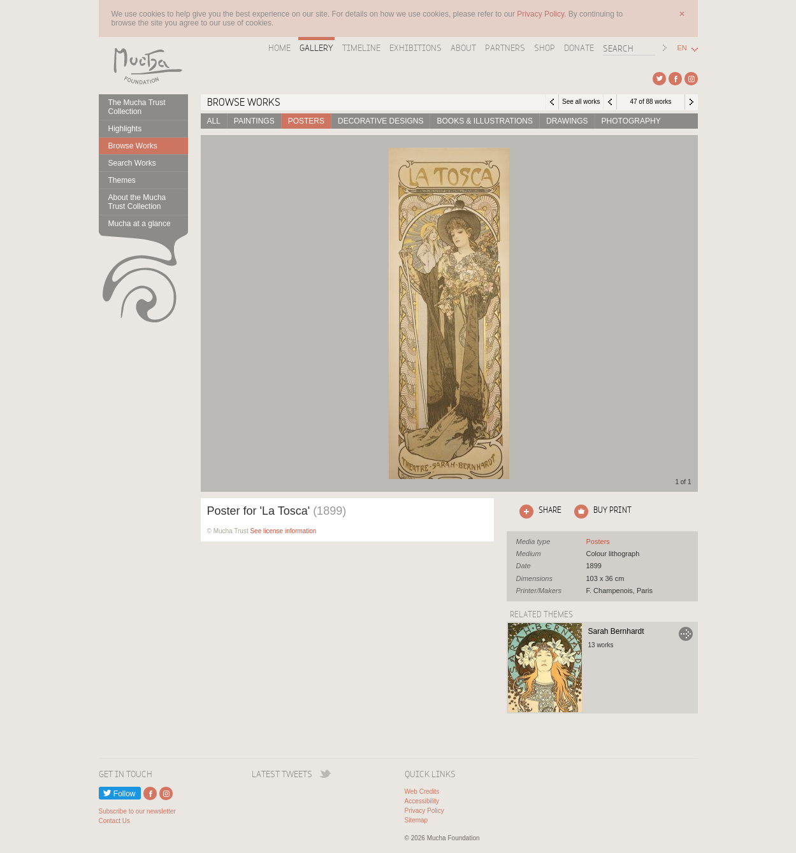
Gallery (316, 48)
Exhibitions (415, 48)
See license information (283, 530)
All (214, 121)
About (463, 48)
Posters (306, 121)
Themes (122, 180)
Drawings (567, 121)
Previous (610, 102)
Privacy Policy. (542, 14)
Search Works (132, 163)
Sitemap (416, 820)
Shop (544, 48)
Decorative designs (380, 121)
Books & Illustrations (484, 121)
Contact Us (114, 820)
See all (598, 541)
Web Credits (422, 791)
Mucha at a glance (139, 223)
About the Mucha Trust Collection (137, 202)
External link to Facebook (675, 78)
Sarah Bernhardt (616, 631)
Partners (505, 48)
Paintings (254, 121)
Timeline (361, 48)
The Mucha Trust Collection (137, 107)
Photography (631, 121)
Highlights (125, 128)
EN (682, 48)
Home (279, 48)
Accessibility (422, 801)
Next (691, 102)
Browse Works (132, 145)
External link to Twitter (659, 78)
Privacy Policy (424, 810)
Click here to (537, 512)
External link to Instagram (691, 78)
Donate (579, 48)
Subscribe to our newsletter (137, 811)
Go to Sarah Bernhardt (686, 634)
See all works (581, 101)
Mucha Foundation (143, 65)
